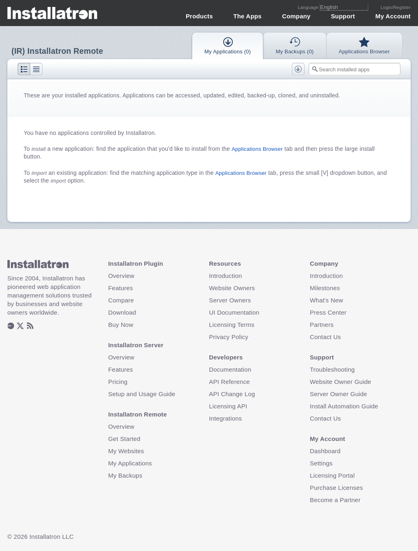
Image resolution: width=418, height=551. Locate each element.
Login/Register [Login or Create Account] (395, 7)
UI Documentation (234, 312)
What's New (326, 300)
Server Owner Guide (338, 393)
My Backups (125, 475)
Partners (322, 324)
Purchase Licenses (336, 487)
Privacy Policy (228, 336)
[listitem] (10, 326)
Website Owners (232, 287)
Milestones (325, 287)
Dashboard (325, 450)
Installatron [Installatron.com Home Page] (52, 13)
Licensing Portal (332, 475)
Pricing (117, 381)
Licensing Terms (231, 324)
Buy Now (120, 324)
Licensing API (228, 406)
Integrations (225, 418)
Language (309, 7)
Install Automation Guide (344, 406)
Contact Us (325, 336)
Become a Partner (335, 499)
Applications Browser (256, 149)
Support (343, 16)
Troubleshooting (332, 369)
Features (120, 287)
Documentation (230, 369)
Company (296, 16)
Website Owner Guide (340, 381)
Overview (121, 275)
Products (199, 16)
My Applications (130, 463)
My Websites (126, 450)
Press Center (328, 312)
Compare (121, 300)
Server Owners (230, 300)
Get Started (124, 438)
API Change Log (232, 393)
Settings (321, 463)
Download (122, 312)
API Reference (229, 381)
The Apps (247, 16)
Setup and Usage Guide (141, 393)
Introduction (225, 275)
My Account (393, 16)
